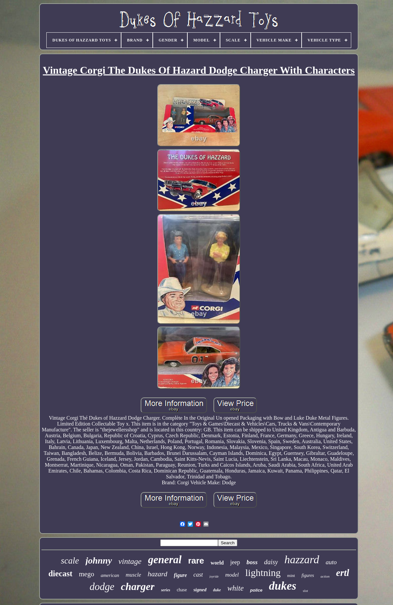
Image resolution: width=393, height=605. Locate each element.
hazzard (301, 559)
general (165, 560)
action (325, 576)
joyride (214, 576)
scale (70, 561)
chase (182, 589)
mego (86, 574)
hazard (157, 574)
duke (217, 590)
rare (196, 561)
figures (308, 575)
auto (331, 562)
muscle (133, 575)
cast (198, 574)
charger (137, 586)
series (165, 590)
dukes (282, 586)
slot (305, 591)
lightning (262, 572)
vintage (130, 561)
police (256, 590)
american (110, 575)
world (217, 563)
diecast (60, 573)
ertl (342, 572)
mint (291, 575)
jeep (235, 562)
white (236, 588)
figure (180, 575)
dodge (102, 586)
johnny (99, 560)
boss (252, 562)
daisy (271, 562)
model (232, 575)
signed (200, 589)
